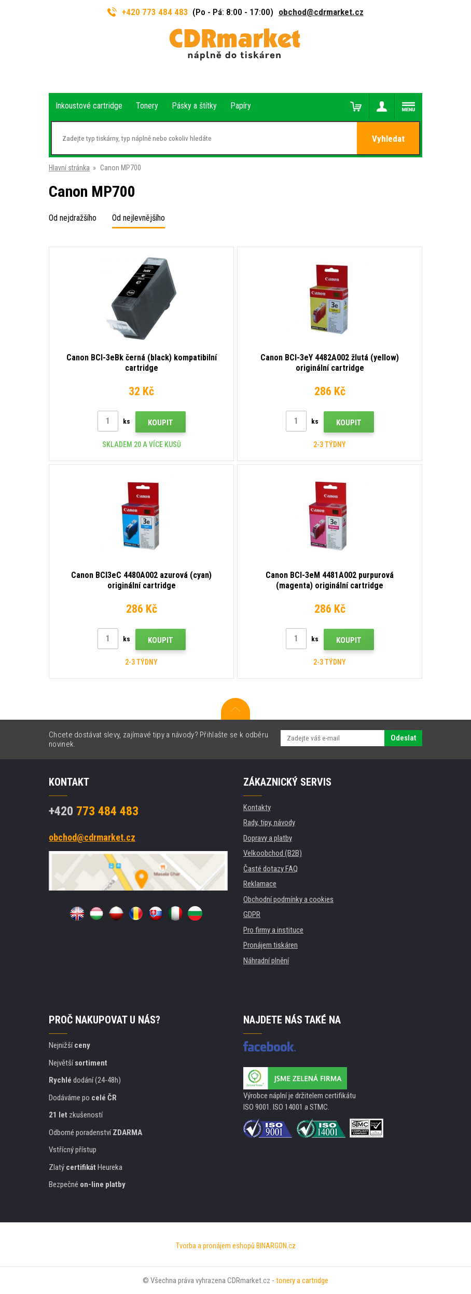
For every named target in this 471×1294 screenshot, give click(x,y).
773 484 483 (93, 811)
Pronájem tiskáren (270, 945)
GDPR (251, 914)
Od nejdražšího (72, 218)
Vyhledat (388, 138)
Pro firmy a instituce (273, 930)
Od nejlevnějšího (138, 218)
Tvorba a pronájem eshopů (215, 1246)
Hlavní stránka (69, 168)
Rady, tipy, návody (269, 822)
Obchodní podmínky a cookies (288, 899)
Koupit (160, 422)
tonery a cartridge (302, 1280)
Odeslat (403, 738)
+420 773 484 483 (147, 12)
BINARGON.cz (276, 1246)
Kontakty (257, 807)
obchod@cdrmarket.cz (321, 12)
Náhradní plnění (266, 960)
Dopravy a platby (267, 838)
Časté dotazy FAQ (270, 868)
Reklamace (259, 883)
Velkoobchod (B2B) (272, 853)
